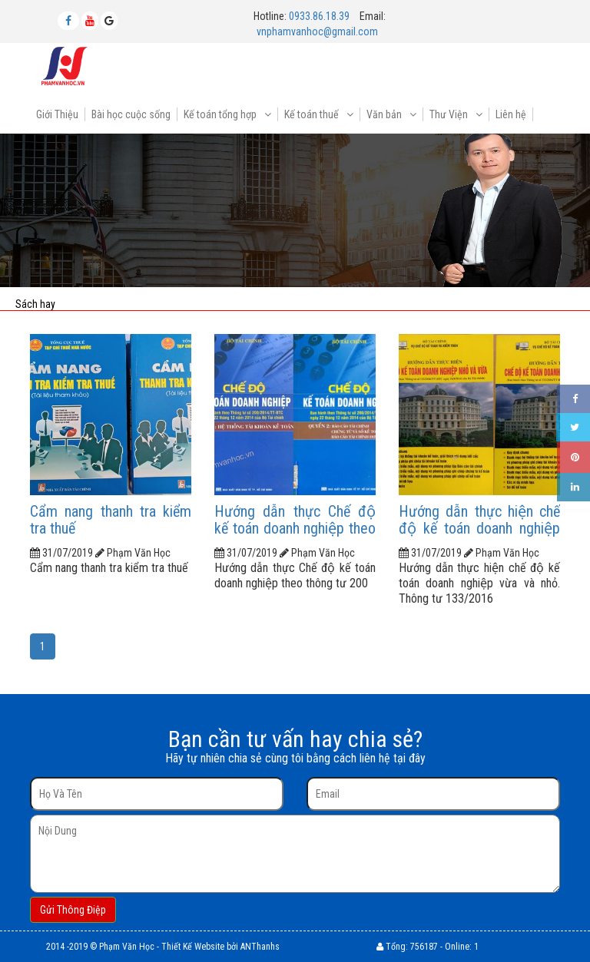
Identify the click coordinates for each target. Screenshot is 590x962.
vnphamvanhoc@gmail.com (317, 31)
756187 (424, 946)
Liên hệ (511, 114)
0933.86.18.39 (319, 16)
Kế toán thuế (312, 114)
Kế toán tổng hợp (221, 114)
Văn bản (385, 114)
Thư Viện (449, 114)
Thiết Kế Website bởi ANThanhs (220, 946)
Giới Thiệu (57, 114)
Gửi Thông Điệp (73, 910)
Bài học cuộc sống (131, 114)
